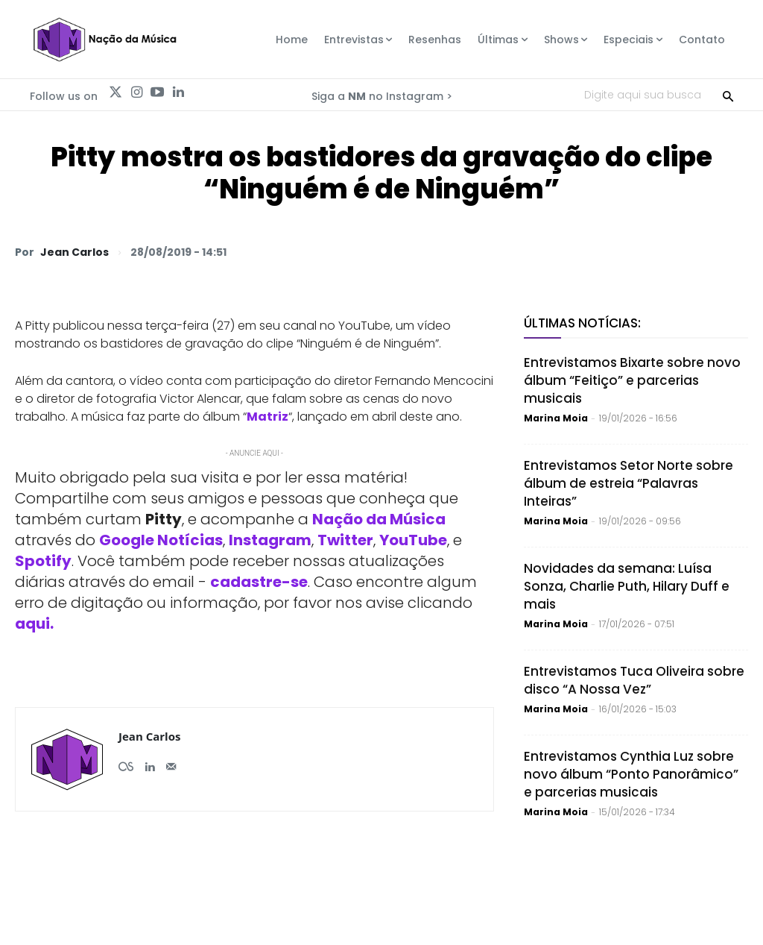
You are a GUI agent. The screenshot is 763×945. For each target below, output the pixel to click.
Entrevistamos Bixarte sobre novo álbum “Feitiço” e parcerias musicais (632, 380)
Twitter (345, 540)
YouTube (413, 540)
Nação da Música (379, 519)
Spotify (43, 560)
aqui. (34, 623)
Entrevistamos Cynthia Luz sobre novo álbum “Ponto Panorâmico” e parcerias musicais (631, 774)
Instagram (270, 540)
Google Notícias (161, 540)
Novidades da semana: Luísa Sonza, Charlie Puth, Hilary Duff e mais (626, 586)
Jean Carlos (74, 252)
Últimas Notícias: (582, 323)
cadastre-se (259, 581)
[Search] (728, 95)
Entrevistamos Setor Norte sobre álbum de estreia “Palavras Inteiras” (628, 483)
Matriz (267, 416)
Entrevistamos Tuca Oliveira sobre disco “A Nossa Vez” (634, 680)
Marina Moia (556, 418)
